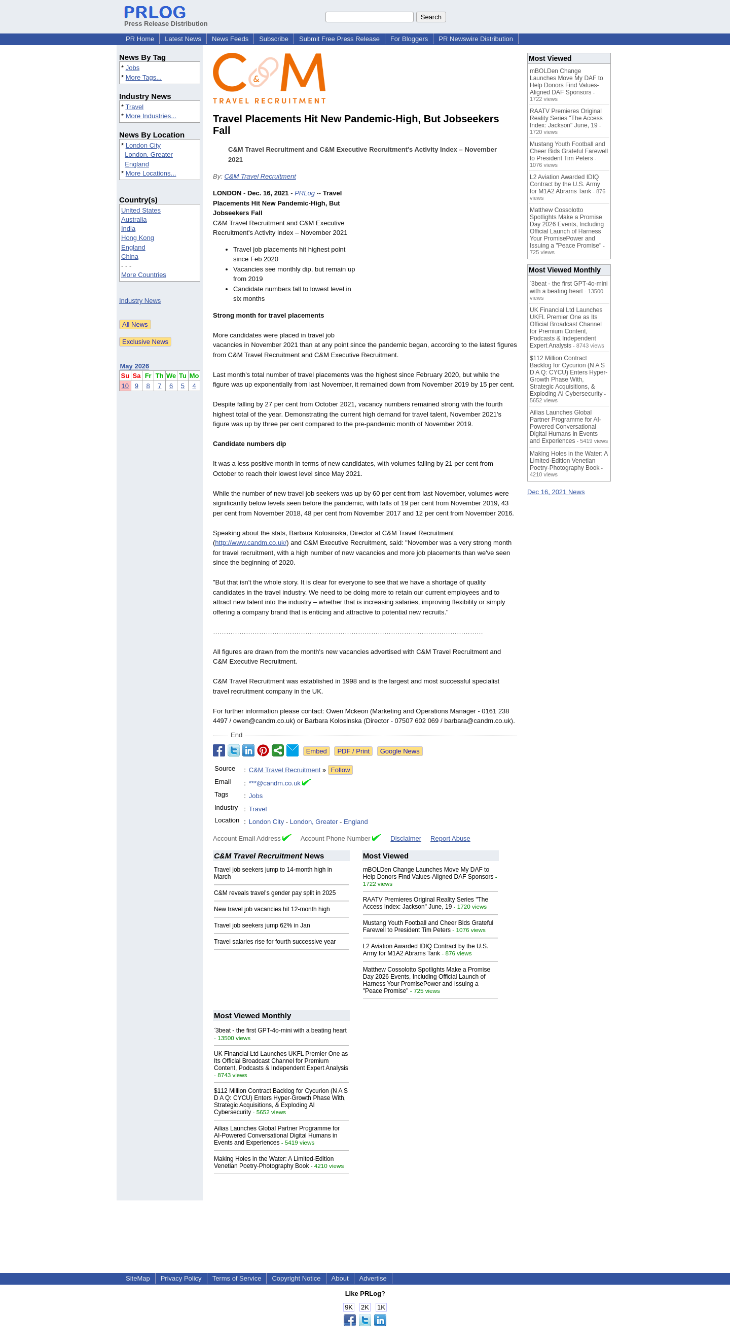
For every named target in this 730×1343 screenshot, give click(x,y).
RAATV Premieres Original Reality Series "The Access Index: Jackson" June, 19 (425, 903)
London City (143, 145)
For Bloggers (409, 39)
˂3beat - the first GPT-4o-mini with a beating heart (280, 1030)
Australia (134, 219)
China (129, 256)
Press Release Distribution (166, 19)
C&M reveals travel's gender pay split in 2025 (275, 893)
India (128, 228)
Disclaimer (405, 838)
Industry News (140, 300)
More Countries (143, 275)
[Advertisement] (441, 262)
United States (141, 210)
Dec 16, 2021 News (556, 492)
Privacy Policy (181, 1278)
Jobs (132, 68)
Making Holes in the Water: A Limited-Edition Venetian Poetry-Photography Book (274, 1162)
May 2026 (135, 366)
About (340, 1278)
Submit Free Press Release (339, 39)
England (137, 164)
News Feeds (230, 39)
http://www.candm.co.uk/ (250, 542)
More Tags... (144, 77)
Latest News (183, 39)
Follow (340, 770)
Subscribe (273, 39)
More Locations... (151, 173)
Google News (400, 751)
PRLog (305, 193)
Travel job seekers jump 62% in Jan (262, 925)
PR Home (140, 39)
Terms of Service (237, 1278)
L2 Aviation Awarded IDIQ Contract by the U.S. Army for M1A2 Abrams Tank (426, 950)
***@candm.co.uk (275, 783)
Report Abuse (450, 838)
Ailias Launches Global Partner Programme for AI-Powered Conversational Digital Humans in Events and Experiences (277, 1135)
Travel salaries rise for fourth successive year (275, 941)
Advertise (373, 1278)
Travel (134, 107)
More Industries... (151, 116)
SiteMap (138, 1278)
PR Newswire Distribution (476, 39)
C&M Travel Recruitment (260, 176)
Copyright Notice (296, 1278)
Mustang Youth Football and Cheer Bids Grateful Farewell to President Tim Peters (428, 926)
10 (125, 386)
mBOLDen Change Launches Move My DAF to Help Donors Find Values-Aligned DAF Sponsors (428, 873)
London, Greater (149, 154)
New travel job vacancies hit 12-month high (272, 909)
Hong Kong (137, 238)
